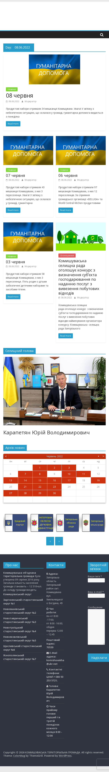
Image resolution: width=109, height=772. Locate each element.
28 (25, 493)
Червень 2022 (54, 456)
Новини (12, 89)
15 (39, 480)
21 (25, 486)
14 (25, 480)
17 (69, 480)
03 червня (15, 261)
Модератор (31, 101)
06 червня (68, 175)
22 (39, 486)
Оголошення (67, 255)
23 (54, 486)
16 (54, 480)
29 (39, 493)
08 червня (19, 95)
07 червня (15, 175)
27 (10, 493)
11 (83, 474)
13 (10, 480)
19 (98, 480)
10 (69, 474)
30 (54, 493)
